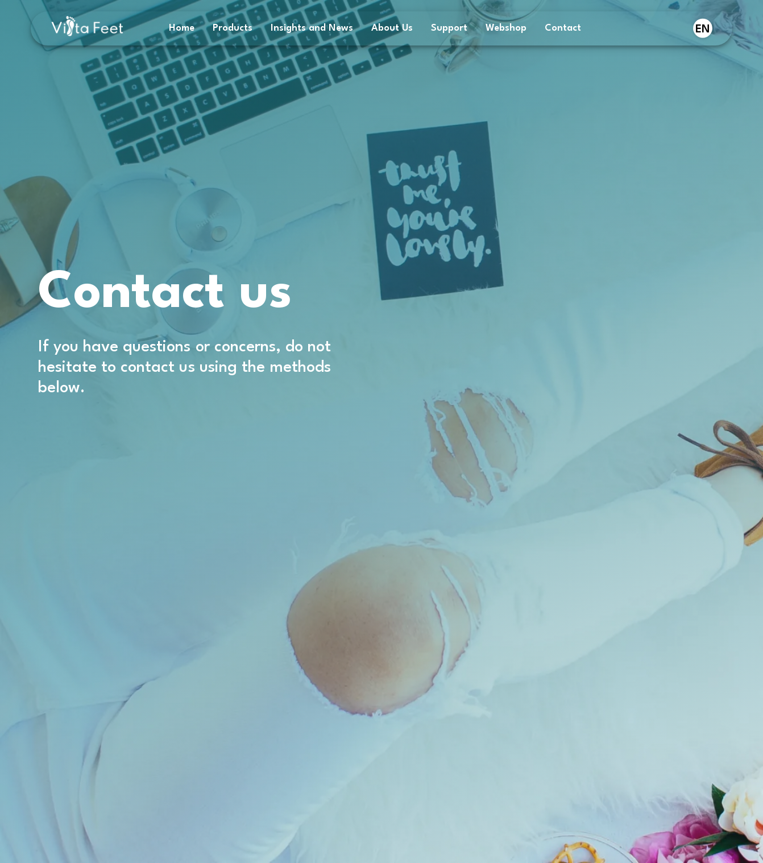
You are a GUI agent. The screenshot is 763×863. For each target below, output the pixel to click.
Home (181, 28)
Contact (563, 28)
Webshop (506, 28)
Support (449, 28)
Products (232, 28)
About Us (392, 28)
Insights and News (312, 28)
